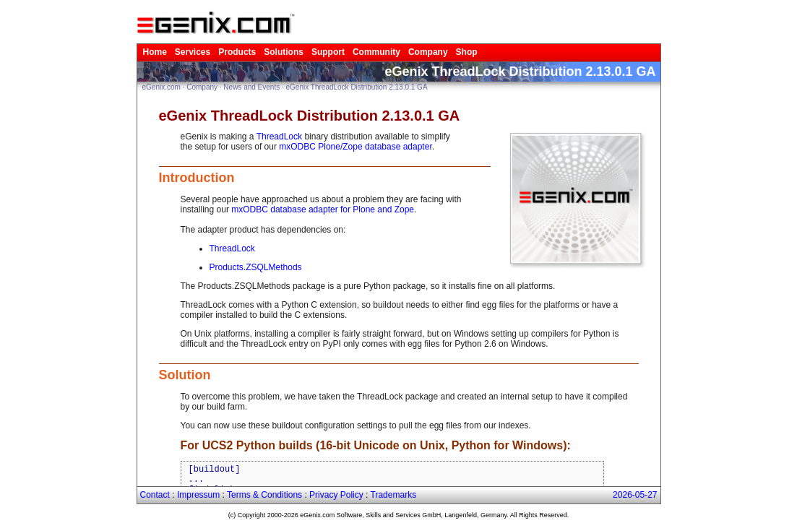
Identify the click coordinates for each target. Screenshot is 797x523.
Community (376, 52)
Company (428, 52)
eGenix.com (161, 87)
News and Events (251, 87)
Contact (155, 495)
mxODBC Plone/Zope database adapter (355, 147)
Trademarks (394, 495)
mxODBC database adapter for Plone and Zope (322, 209)
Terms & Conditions (264, 495)
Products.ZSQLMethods (256, 267)
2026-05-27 (635, 495)
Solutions (283, 52)
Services (192, 52)
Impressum (198, 495)
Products (237, 52)
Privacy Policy (336, 495)
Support (328, 52)
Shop (467, 52)
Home (155, 52)
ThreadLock (279, 136)
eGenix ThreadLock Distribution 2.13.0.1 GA (357, 87)
